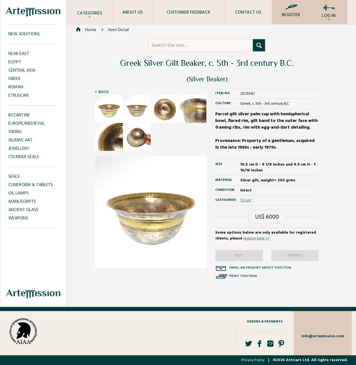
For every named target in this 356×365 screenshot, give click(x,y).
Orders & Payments (265, 321)
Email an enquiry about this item (260, 268)
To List (245, 200)
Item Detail (118, 30)
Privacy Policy (252, 360)
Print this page (243, 276)
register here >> (256, 238)
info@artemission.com (322, 336)
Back (103, 92)
